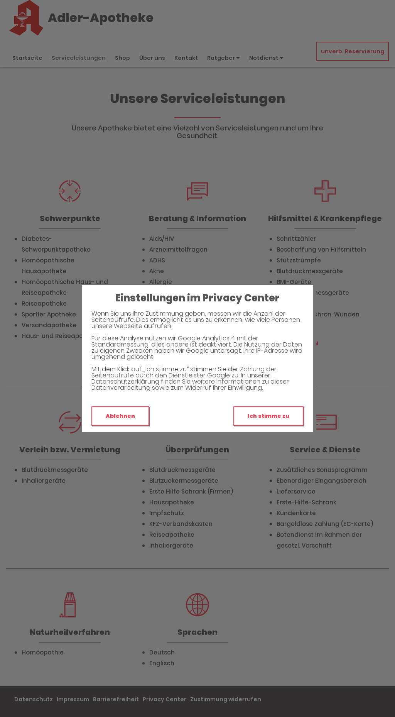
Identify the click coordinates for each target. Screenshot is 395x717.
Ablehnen (120, 416)
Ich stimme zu (268, 416)
